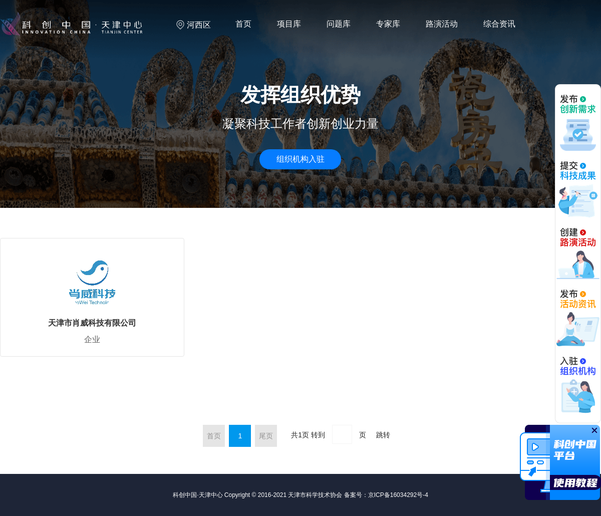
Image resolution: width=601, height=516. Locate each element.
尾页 (266, 436)
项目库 (289, 24)
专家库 (388, 24)
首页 (243, 24)
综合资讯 (499, 24)
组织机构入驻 (300, 159)
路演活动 (442, 24)
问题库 (339, 24)
